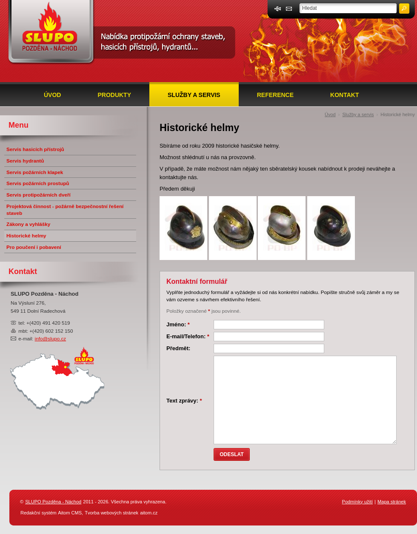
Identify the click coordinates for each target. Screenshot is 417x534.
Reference (275, 94)
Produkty (114, 94)
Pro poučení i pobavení (33, 247)
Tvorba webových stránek (111, 512)
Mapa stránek (391, 501)
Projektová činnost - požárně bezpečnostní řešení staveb (64, 209)
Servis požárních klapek (34, 172)
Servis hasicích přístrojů (35, 149)
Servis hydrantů (25, 160)
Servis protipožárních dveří (38, 194)
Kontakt (344, 94)
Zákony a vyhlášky (28, 224)
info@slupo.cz (50, 338)
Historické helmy (397, 114)
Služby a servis (194, 94)
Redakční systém (38, 512)
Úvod (52, 94)
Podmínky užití (357, 501)
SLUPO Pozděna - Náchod (53, 501)
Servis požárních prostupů (37, 183)
